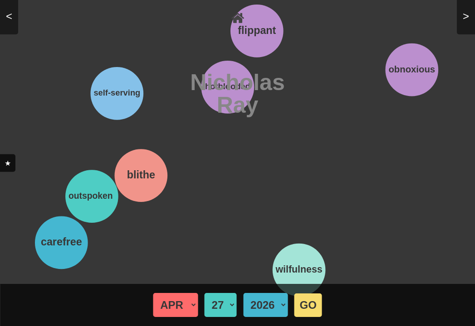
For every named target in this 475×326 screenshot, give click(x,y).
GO (308, 305)
